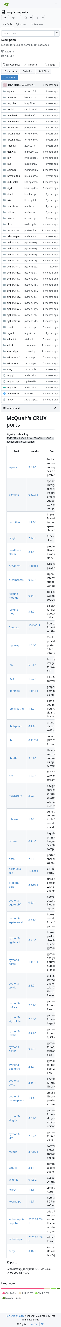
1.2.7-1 (32, 1201)
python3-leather (14, 284)
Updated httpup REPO (36, 381)
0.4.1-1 (32, 1033)
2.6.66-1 (33, 885)
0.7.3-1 (32, 940)
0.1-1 (31, 552)
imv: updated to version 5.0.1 (39, 157)
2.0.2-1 (32, 1136)
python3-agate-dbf (14, 248)
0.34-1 (32, 595)
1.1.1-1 (32, 1189)
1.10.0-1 (33, 566)
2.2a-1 (32, 538)
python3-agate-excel (14, 254)
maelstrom (12, 206)
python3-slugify (14, 314)
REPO (10, 399)
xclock (10, 345)
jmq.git (10, 375)
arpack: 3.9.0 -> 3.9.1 (35, 91)
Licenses (34, 1324)
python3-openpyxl (14, 296)
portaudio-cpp (14, 230)
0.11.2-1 (33, 740)
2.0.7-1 (32, 1005)
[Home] (6, 4)
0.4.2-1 (32, 920)
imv (9, 157)
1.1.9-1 (32, 708)
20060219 (29, 145)
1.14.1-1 (33, 962)
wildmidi (11, 339)
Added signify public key (37, 375)
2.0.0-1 (32, 1019)
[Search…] (57, 33)
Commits (11, 64)
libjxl (9, 188)
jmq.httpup (13, 381)
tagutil (10, 333)
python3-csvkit (14, 266)
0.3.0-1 (32, 580)
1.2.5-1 (32, 522)
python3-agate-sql (14, 260)
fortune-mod (13, 133)
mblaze (11, 212)
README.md (13, 393)
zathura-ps (12, 363)
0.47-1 (32, 1049)
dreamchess (13, 127)
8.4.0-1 (32, 841)
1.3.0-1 (32, 645)
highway (11, 151)
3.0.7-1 (32, 795)
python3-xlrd (13, 321)
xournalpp (12, 351)
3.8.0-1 (32, 611)
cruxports (21, 12)
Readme (7, 51)
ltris (9, 200)
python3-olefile (14, 290)
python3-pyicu (14, 302)
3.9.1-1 (32, 467)
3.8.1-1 (32, 758)
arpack (10, 91)
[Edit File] (55, 408)
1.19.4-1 (33, 691)
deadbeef (12, 115)
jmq (9, 12)
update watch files (34, 236)
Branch (30, 64)
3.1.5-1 (32, 1067)
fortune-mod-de (14, 139)
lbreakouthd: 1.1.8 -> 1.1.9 (38, 175)
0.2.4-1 (32, 902)
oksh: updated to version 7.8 (39, 224)
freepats (11, 145)
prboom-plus (14, 236)
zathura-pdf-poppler (14, 357)
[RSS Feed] (5, 17)
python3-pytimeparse (14, 308)
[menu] (22, 1324)
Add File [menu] (44, 71)
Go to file (27, 71)
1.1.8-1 (32, 1098)
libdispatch (13, 181)
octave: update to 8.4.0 (36, 218)
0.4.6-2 (32, 1179)
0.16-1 (32, 1251)
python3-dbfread (14, 272)
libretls (10, 194)
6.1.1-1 (32, 726)
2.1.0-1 (32, 985)
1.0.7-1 (32, 679)
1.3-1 (31, 819)
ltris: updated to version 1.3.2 (40, 200)
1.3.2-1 (32, 776)
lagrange (11, 169)
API (42, 1324)
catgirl (10, 109)
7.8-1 (31, 859)
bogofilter (12, 103)
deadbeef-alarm (14, 121)
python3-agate (14, 242)
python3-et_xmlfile (14, 278)
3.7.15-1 (33, 1152)
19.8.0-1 (33, 871)
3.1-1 (31, 1167)
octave (10, 218)
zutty (9, 369)
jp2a (9, 163)
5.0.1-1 (32, 665)
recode (10, 327)
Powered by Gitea (15, 1315)
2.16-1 (32, 1082)
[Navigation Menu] (56, 4)
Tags (50, 64)
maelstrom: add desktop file (39, 206)
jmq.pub (11, 387)
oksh (9, 224)
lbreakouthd (13, 175)
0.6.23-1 (33, 495)
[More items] (57, 24)
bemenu (11, 97)
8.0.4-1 (32, 1118)
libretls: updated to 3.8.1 (37, 194)
